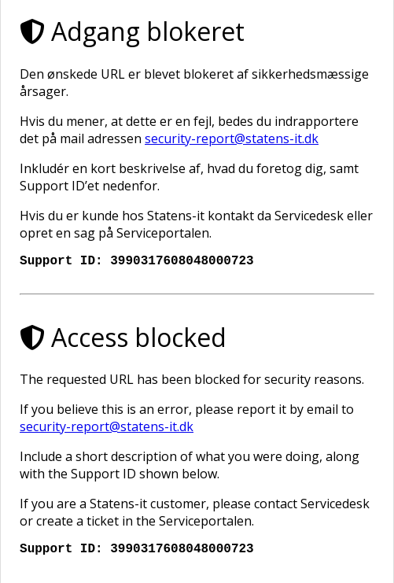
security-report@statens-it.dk (232, 135)
